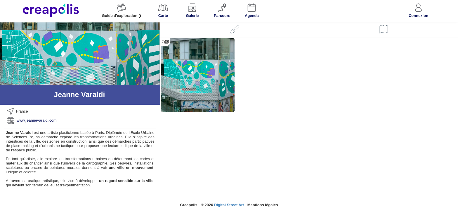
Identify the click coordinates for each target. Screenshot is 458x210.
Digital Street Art (229, 205)
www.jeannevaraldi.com (37, 120)
